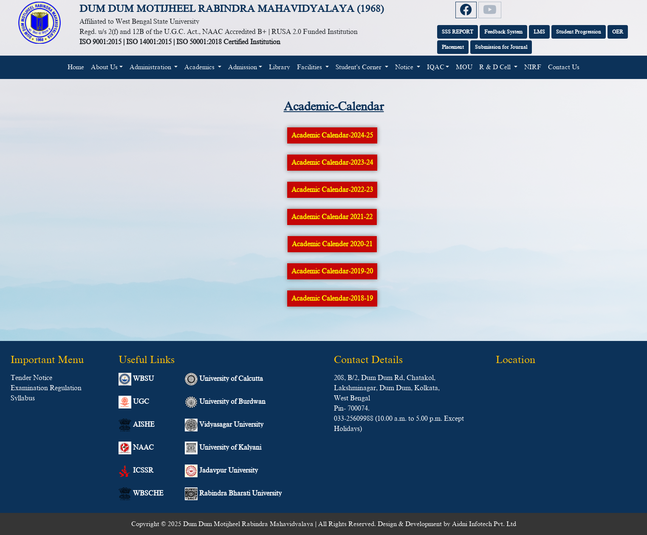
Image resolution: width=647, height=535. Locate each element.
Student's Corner (359, 67)
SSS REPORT (457, 32)
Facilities (310, 67)
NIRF (532, 67)
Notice (405, 67)
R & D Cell (495, 67)
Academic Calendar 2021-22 (332, 217)
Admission (242, 67)
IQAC (435, 67)
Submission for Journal (501, 47)
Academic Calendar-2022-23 (332, 190)
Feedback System (503, 32)
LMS (539, 32)
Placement (453, 47)
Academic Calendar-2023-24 (332, 162)
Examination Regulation (46, 388)
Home (78, 66)
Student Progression (578, 32)
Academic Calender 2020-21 (332, 244)
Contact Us (563, 67)
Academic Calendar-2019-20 (332, 271)
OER (617, 32)
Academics (200, 67)
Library (279, 67)
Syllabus (23, 398)
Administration (151, 67)
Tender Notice (31, 378)
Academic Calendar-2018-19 (332, 298)
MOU (464, 67)
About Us (104, 67)
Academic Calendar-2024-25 (332, 135)
